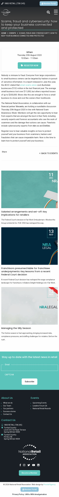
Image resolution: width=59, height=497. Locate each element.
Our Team (7, 406)
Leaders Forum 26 (40, 406)
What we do (8, 403)
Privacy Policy (18, 494)
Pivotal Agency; (50, 485)
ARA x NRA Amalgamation (36, 494)
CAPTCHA (9, 375)
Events (12, 33)
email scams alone (28, 85)
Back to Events (48, 153)
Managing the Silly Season (16, 328)
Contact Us (7, 414)
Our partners (8, 408)
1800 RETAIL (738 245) (13, 425)
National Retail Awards (42, 408)
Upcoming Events (40, 403)
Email (7, 365)
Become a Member (29, 473)
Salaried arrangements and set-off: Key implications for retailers (24, 213)
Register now (29, 65)
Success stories (9, 411)
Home (3, 33)
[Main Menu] (56, 12)
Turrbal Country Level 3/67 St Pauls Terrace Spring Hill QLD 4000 (15, 430)
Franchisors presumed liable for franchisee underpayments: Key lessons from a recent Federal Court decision (25, 271)
